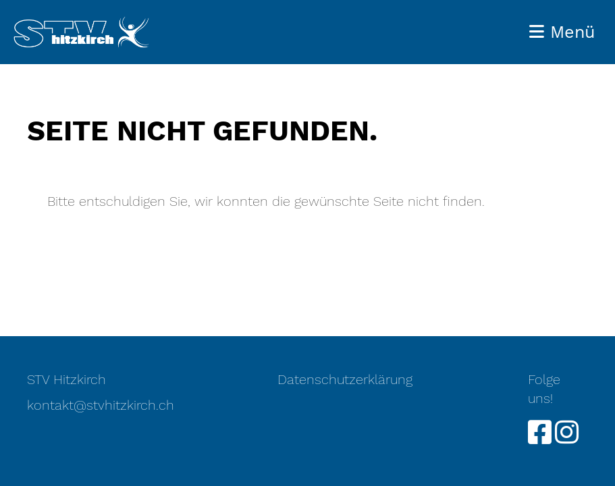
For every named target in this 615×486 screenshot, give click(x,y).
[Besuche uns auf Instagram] (567, 433)
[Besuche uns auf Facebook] (540, 433)
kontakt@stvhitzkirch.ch (100, 405)
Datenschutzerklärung (344, 379)
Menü (562, 32)
